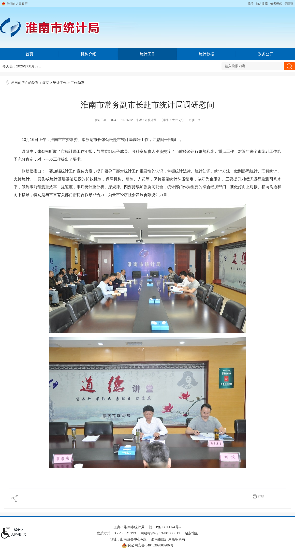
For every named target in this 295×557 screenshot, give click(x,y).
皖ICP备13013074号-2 (165, 527)
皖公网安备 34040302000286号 (147, 545)
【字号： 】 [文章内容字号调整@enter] (172, 120)
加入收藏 (262, 3)
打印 (261, 496)
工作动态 (77, 83)
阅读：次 (194, 120)
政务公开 (265, 54)
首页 (29, 54)
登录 (250, 3)
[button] (276, 3)
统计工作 (147, 54)
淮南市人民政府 (17, 3)
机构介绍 (88, 54)
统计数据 (206, 54)
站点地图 (191, 533)
